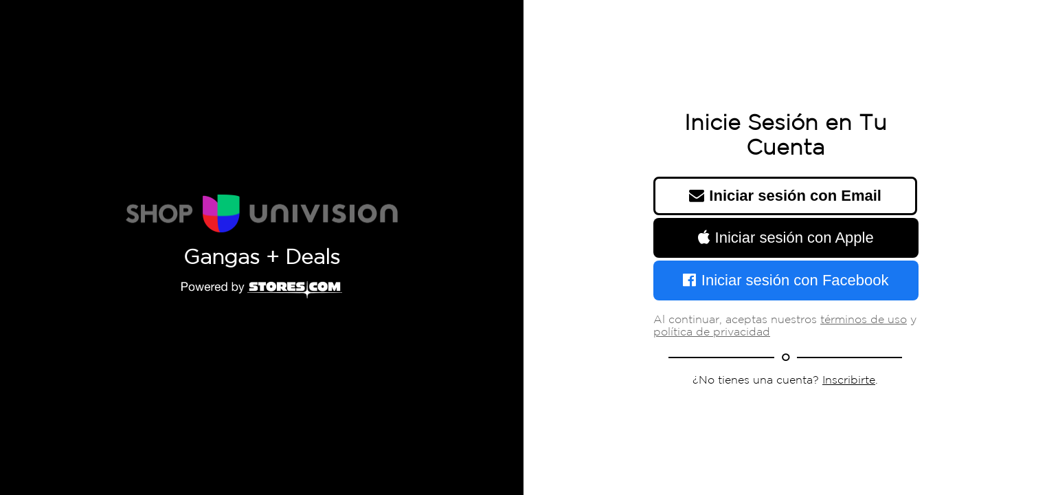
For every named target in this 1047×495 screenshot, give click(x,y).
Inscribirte (848, 380)
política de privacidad (711, 332)
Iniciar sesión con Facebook (785, 280)
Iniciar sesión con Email (785, 195)
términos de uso (863, 320)
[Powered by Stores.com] (261, 290)
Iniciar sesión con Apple (785, 237)
